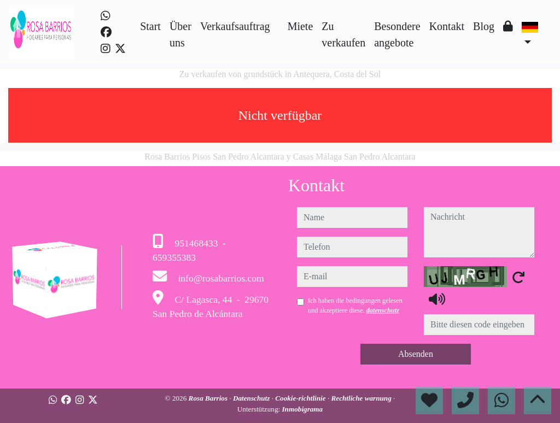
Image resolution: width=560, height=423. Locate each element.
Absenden (415, 354)
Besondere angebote (397, 34)
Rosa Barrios (209, 398)
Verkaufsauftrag (235, 26)
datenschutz (382, 310)
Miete (300, 26)
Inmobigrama (302, 409)
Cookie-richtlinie (301, 398)
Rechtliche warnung (362, 398)
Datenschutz (252, 398)
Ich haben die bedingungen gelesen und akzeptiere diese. (355, 305)
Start (150, 26)
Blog (483, 26)
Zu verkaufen (343, 34)
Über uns (180, 34)
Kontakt (446, 26)
